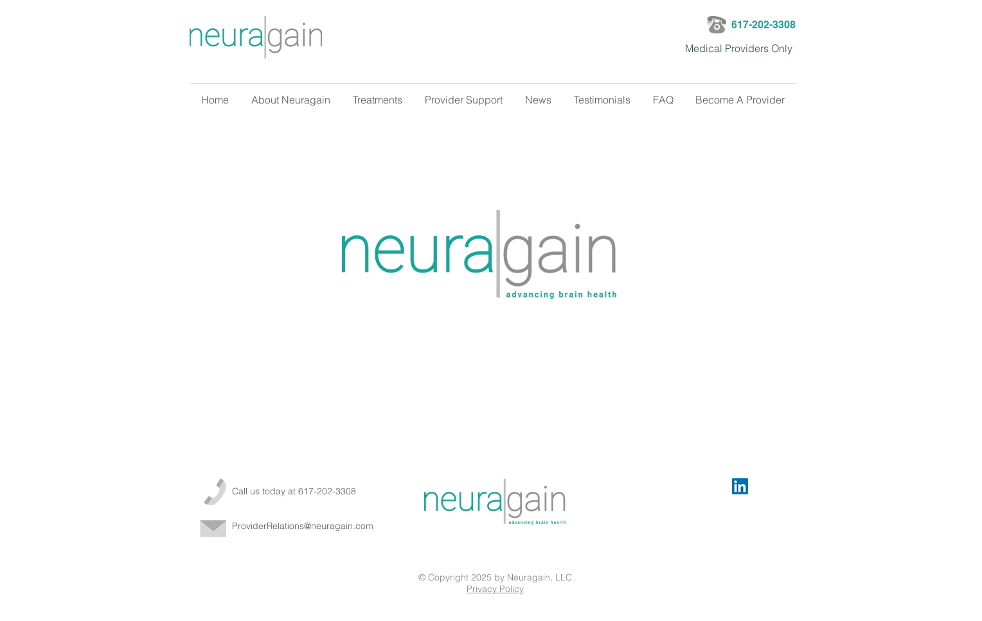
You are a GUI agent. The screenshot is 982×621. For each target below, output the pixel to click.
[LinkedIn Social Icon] (740, 486)
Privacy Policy (495, 589)
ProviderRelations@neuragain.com (302, 526)
